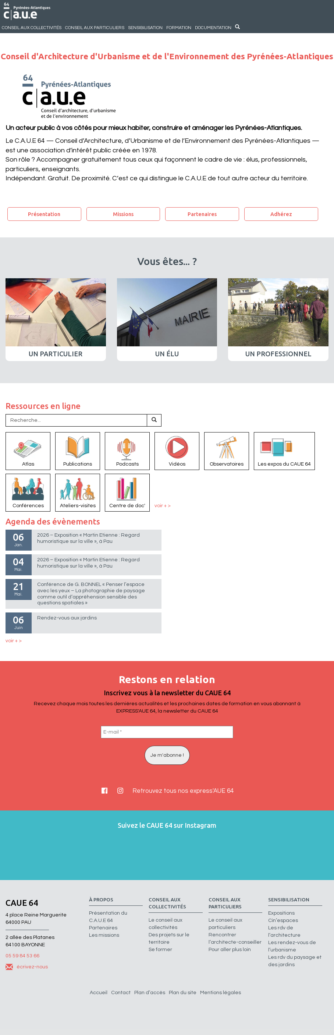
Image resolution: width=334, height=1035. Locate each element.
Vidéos (177, 450)
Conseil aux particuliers (94, 27)
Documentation (213, 27)
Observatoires (226, 450)
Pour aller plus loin (230, 949)
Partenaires (202, 214)
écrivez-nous (27, 966)
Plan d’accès (149, 992)
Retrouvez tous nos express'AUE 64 (183, 791)
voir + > (162, 505)
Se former (160, 949)
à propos (101, 899)
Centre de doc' (127, 492)
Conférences (28, 492)
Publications (77, 450)
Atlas (28, 450)
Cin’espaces (283, 920)
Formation (178, 27)
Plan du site (182, 992)
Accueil (98, 992)
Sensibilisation (145, 27)
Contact (121, 992)
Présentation (44, 214)
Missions (123, 214)
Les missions (104, 935)
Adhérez (281, 214)
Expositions (281, 913)
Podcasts (127, 450)
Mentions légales (220, 992)
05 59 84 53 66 (22, 955)
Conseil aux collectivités (31, 27)
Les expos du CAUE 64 (284, 450)
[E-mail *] (167, 732)
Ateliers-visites (77, 492)
